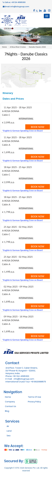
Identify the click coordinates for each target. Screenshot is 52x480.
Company (10, 401)
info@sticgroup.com (24, 379)
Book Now (37, 127)
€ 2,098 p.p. (8, 122)
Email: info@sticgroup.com (16, 6)
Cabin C (6, 114)
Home (4, 47)
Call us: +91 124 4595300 (14, 2)
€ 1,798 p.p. (8, 212)
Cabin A (6, 144)
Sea (8, 435)
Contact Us (10, 406)
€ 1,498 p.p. (8, 271)
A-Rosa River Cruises (18, 47)
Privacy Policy (34, 401)
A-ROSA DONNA (10, 111)
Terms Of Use (34, 397)
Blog (7, 411)
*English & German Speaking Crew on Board (22, 130)
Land (9, 431)
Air (8, 426)
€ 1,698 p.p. (8, 152)
